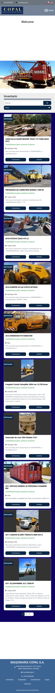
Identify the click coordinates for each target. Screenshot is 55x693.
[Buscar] (23, 103)
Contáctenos (16, 159)
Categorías (22, 680)
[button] (26, 86)
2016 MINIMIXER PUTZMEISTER (18, 336)
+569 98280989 (8, 2)
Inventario (9, 680)
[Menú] (46, 10)
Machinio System (21, 690)
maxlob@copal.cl (23, 2)
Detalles (39, 159)
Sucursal (27, 684)
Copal (47, 680)
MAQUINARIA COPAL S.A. (27, 662)
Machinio (36, 690)
